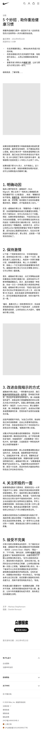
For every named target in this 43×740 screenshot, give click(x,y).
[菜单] (38, 3)
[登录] (29, 3)
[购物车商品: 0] (34, 3)
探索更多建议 (21, 630)
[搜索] (24, 3)
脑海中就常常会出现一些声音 (15, 394)
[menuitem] (7, 706)
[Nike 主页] (6, 3)
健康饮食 (15, 197)
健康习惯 (27, 62)
